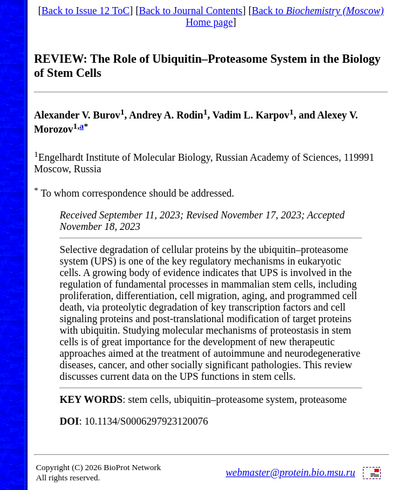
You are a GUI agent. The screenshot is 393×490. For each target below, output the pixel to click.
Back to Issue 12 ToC (86, 10)
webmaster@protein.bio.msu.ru (290, 472)
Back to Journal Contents (190, 10)
